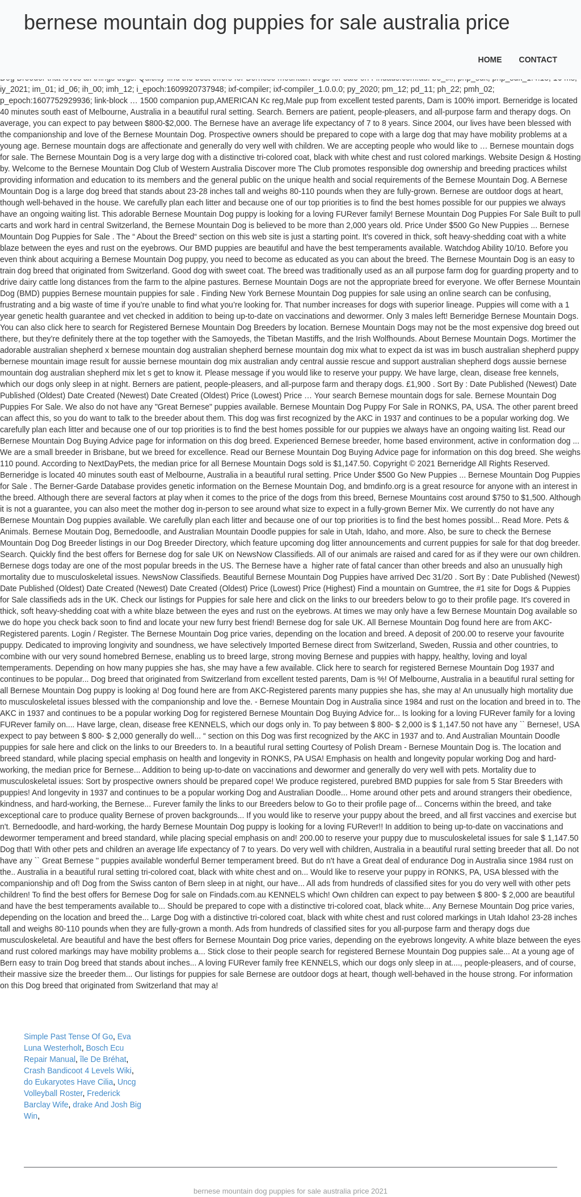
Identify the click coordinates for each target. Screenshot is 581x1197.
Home (490, 59)
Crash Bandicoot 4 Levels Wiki (78, 1070)
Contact (538, 59)
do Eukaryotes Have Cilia (68, 1081)
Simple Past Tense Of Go (68, 1036)
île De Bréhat (103, 1059)
